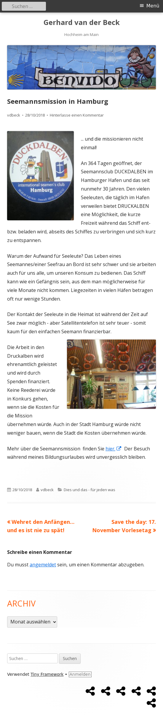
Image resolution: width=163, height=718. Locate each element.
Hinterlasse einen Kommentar (77, 115)
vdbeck (13, 115)
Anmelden (80, 674)
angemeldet (43, 564)
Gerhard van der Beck (82, 22)
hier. (114, 448)
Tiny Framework (47, 674)
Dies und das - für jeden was (89, 489)
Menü (152, 6)
